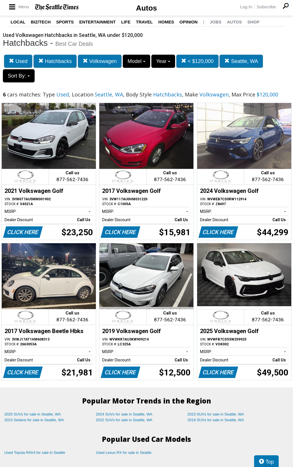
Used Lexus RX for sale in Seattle (123, 452)
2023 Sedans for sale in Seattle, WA (34, 420)
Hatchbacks (55, 61)
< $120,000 (197, 61)
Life (125, 21)
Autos (146, 8)
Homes (166, 21)
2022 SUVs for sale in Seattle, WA (124, 420)
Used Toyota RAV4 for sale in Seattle (34, 452)
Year (163, 61)
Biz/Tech (41, 21)
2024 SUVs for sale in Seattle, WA (124, 414)
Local (18, 21)
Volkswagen (100, 61)
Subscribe (266, 6)
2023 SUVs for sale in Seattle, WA (215, 414)
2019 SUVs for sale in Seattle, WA (215, 420)
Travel (144, 21)
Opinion (188, 21)
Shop (253, 21)
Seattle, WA (241, 61)
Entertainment (97, 21)
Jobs (215, 21)
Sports (65, 21)
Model (136, 61)
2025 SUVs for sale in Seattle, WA (32, 414)
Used (18, 61)
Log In (246, 6)
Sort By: (19, 76)
